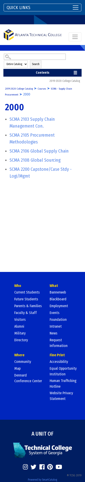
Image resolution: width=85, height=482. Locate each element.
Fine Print (57, 355)
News (53, 333)
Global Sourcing (35, 160)
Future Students (26, 299)
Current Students (27, 292)
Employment (59, 306)
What (54, 286)
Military (20, 333)
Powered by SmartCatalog (42, 479)
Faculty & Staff (25, 313)
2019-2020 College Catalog (19, 88)
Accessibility (59, 361)
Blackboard (58, 299)
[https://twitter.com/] (33, 467)
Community (22, 361)
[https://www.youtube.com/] (59, 467)
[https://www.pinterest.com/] (50, 467)
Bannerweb (58, 292)
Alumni (19, 326)
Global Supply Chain (39, 151)
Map (17, 368)
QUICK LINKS (18, 7)
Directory (21, 340)
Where (19, 355)
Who (17, 286)
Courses (42, 88)
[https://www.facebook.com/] (41, 467)
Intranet (56, 326)
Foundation (58, 319)
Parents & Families (28, 306)
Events (54, 313)
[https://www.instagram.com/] (25, 467)
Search (35, 64)
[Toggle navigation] (42, 7)
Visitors (20, 319)
